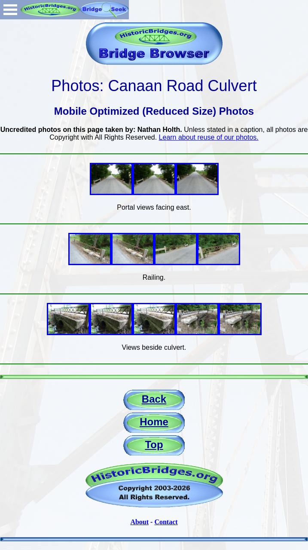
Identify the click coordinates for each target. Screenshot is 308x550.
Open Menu (10, 9)
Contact (165, 522)
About (139, 522)
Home (154, 422)
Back (154, 399)
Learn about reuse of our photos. (209, 137)
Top (154, 444)
